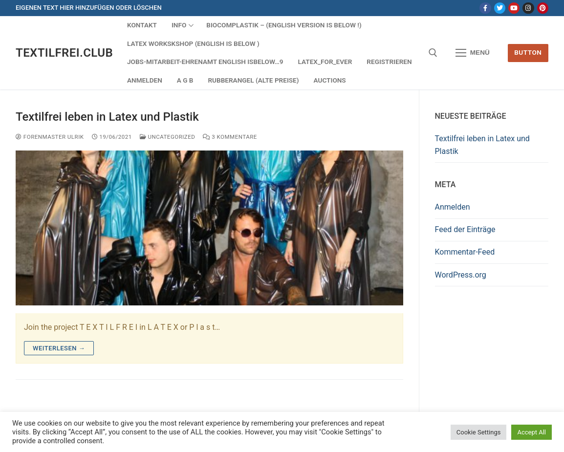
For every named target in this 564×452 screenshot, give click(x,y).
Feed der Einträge (465, 229)
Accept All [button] (531, 432)
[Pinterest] (542, 8)
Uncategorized (167, 136)
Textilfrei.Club (64, 53)
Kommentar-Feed (465, 252)
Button (528, 52)
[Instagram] (528, 8)
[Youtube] (514, 8)
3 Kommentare (230, 136)
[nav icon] (472, 53)
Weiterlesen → (59, 348)
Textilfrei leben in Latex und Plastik (107, 117)
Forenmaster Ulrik (50, 136)
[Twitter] (499, 8)
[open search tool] (433, 52)
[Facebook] (485, 8)
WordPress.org (460, 275)
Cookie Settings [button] (478, 432)
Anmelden (452, 207)
